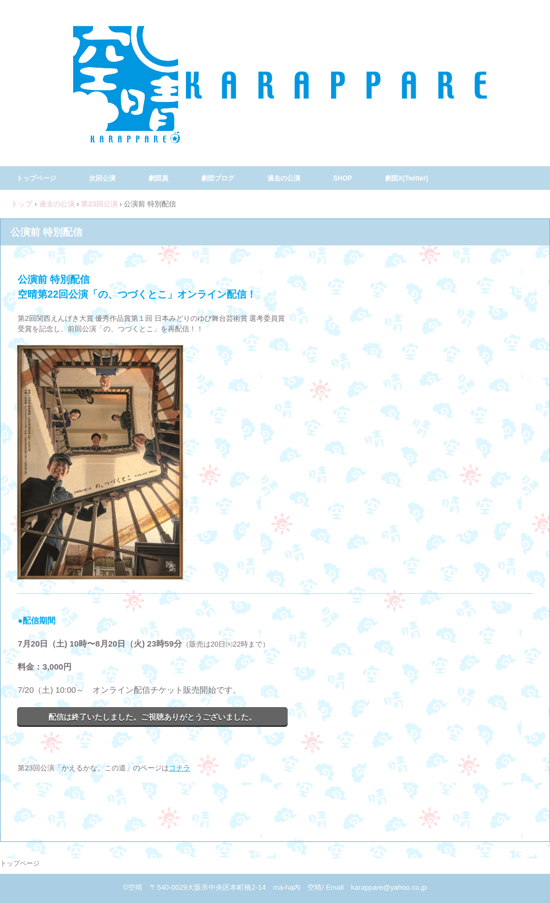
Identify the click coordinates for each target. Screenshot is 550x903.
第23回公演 (99, 204)
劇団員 (158, 178)
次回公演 (102, 178)
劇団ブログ (217, 178)
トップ (21, 204)
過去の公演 (283, 178)
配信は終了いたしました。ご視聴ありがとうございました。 (152, 717)
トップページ (36, 178)
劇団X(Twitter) (406, 178)
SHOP (342, 178)
